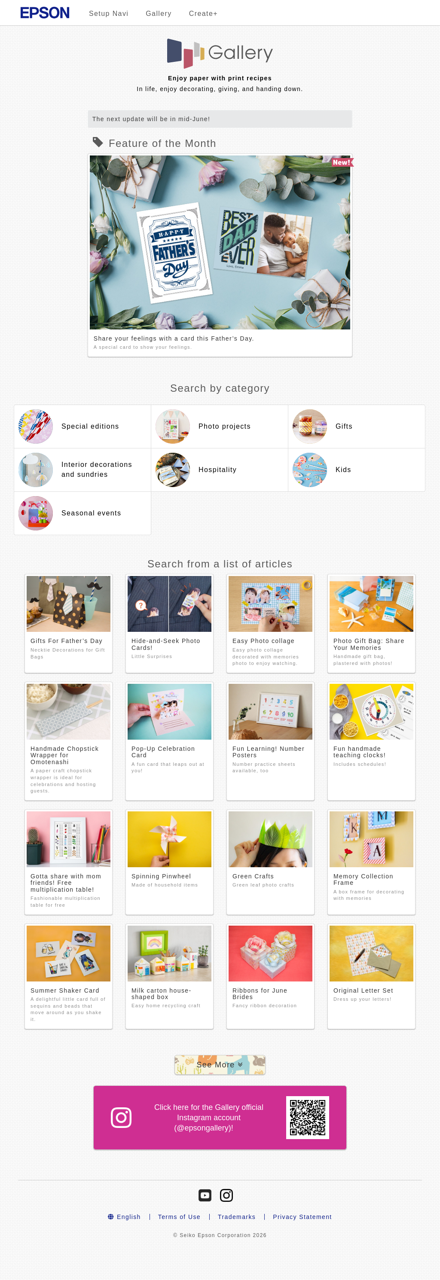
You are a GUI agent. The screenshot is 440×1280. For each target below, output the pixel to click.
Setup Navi (108, 13)
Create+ (203, 13)
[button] (219, 1065)
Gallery (158, 13)
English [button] (124, 1216)
